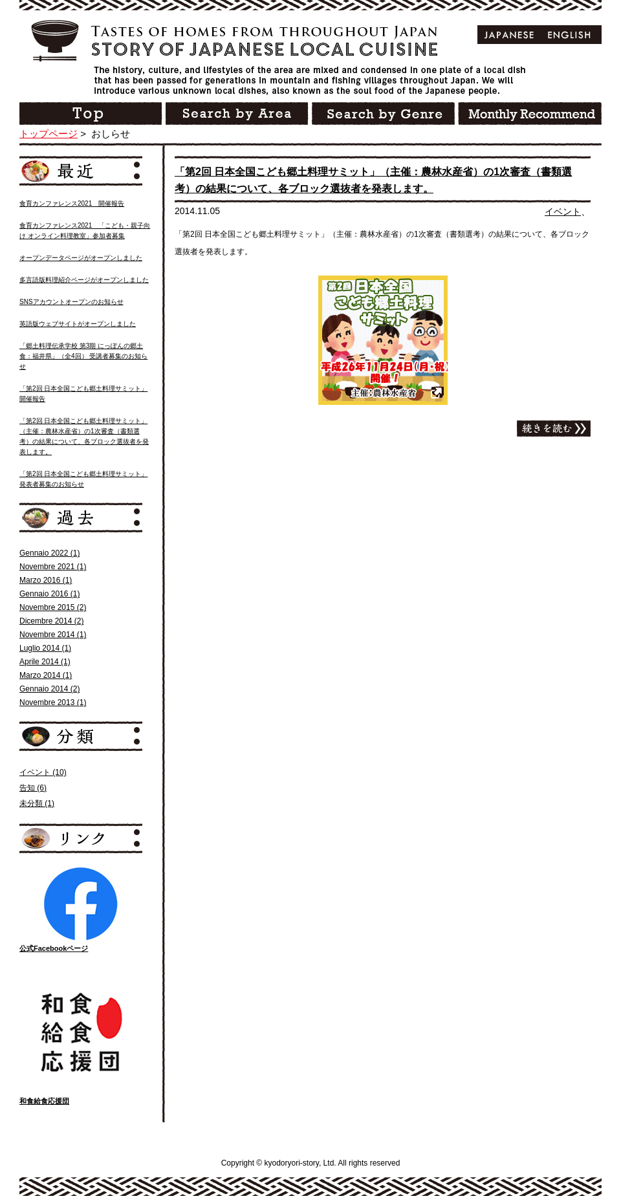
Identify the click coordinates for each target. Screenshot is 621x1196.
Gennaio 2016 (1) (49, 593)
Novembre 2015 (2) (52, 607)
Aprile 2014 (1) (45, 661)
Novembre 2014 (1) (52, 634)
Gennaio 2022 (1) (49, 553)
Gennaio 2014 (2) (49, 688)
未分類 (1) (36, 803)
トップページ (48, 133)
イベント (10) (43, 772)
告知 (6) (33, 787)
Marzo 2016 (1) (45, 580)
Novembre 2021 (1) (52, 566)
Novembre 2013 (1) (52, 702)
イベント (563, 211)
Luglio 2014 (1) (45, 648)
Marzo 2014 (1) (45, 675)
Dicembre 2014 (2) (51, 620)
